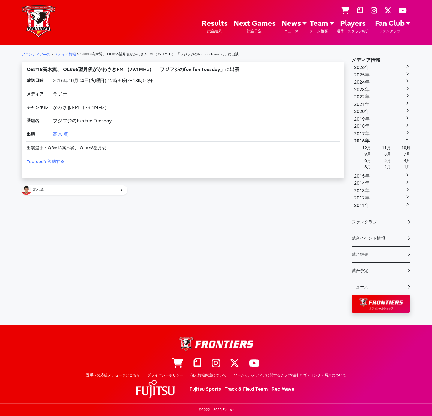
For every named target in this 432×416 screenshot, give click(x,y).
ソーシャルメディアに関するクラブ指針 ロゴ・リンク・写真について (290, 375)
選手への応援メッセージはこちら (113, 375)
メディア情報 (366, 60)
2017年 (362, 133)
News (291, 26)
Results (215, 26)
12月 (366, 148)
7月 (407, 154)
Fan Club (390, 26)
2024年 (362, 82)
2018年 (362, 126)
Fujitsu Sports (205, 389)
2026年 (362, 67)
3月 (367, 166)
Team (319, 26)
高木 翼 (60, 134)
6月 (367, 160)
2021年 (362, 104)
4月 (407, 160)
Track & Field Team (246, 389)
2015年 (362, 176)
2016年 (362, 141)
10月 (405, 148)
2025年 (362, 75)
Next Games (254, 26)
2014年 (362, 183)
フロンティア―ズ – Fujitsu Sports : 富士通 (39, 21)
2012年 (362, 198)
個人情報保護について (208, 375)
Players (353, 26)
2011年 (362, 205)
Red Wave (283, 389)
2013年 (362, 190)
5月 (387, 160)
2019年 (362, 119)
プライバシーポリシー (165, 375)
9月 (367, 154)
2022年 (362, 97)
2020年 (362, 111)
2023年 (362, 89)
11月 (386, 148)
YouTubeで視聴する (45, 161)
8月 (387, 154)
